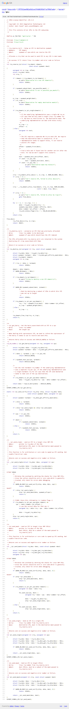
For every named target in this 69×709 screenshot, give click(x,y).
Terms (22, 706)
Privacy (17, 706)
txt (61, 706)
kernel (61, 9)
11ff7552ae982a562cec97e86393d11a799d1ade (36, 9)
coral (4, 9)
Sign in (65, 3)
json (65, 706)
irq (3, 12)
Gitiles (11, 706)
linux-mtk (12, 9)
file (41, 16)
